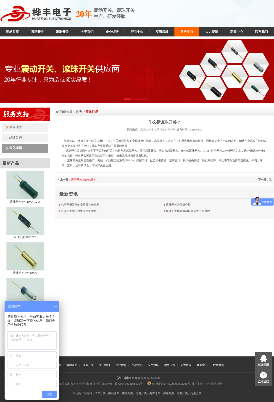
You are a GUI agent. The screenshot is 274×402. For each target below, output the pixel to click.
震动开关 (37, 32)
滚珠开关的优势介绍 (178, 204)
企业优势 (112, 32)
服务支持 (186, 32)
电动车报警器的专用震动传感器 (80, 204)
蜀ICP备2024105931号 (129, 383)
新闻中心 (236, 32)
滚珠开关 (62, 32)
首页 (79, 111)
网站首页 (12, 32)
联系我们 (261, 32)
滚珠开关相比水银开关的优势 (79, 211)
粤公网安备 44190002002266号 (168, 383)
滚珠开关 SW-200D (25, 237)
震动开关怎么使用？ (83, 179)
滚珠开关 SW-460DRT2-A (25, 201)
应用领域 (161, 32)
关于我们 (87, 32)
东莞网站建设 (214, 383)
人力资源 (211, 32)
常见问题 (15, 148)
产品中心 (137, 32)
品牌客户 (15, 137)
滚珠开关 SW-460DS (25, 272)
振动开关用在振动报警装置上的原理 (188, 211)
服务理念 (15, 127)
